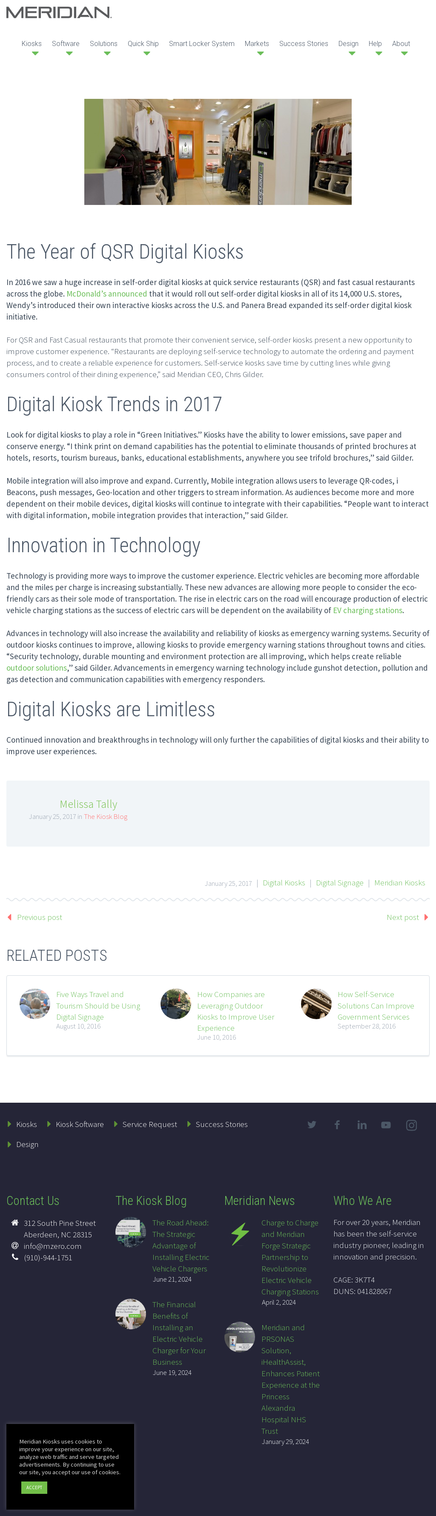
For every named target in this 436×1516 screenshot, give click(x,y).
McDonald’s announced (106, 293)
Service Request (150, 1124)
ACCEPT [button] (34, 1487)
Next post (403, 917)
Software (66, 44)
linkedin (362, 1125)
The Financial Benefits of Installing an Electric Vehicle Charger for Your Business (179, 1333)
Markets (257, 44)
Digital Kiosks (284, 882)
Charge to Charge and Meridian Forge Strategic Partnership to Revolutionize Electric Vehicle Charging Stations (290, 1257)
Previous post (39, 917)
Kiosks (32, 44)
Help (375, 44)
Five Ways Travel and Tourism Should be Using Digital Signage (98, 1005)
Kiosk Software (80, 1124)
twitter (312, 1125)
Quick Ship (143, 44)
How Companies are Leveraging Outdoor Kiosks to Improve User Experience (235, 1011)
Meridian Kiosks (399, 882)
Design (348, 44)
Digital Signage (340, 882)
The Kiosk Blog (105, 816)
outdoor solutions (36, 668)
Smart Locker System (202, 44)
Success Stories (303, 44)
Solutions (104, 44)
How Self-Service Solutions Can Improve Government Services (376, 1005)
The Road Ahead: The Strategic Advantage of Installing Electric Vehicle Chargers (180, 1245)
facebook (337, 1125)
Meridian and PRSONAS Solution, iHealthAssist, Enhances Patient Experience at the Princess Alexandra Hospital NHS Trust (290, 1379)
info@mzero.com (53, 1246)
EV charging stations (367, 610)
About (401, 44)
